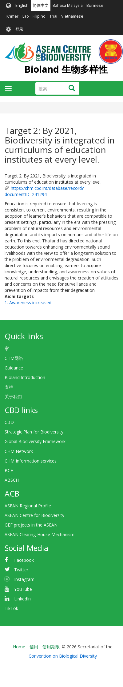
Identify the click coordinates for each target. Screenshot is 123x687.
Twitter (21, 570)
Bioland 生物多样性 (66, 69)
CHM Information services (31, 461)
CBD (9, 422)
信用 (34, 647)
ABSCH (12, 480)
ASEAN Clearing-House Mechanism (39, 534)
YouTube (23, 589)
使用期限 (51, 647)
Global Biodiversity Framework (35, 441)
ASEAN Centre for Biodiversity (34, 515)
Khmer (12, 16)
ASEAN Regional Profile (28, 506)
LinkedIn (22, 599)
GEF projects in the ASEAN (31, 525)
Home (19, 647)
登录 (19, 29)
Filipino (39, 16)
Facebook (24, 560)
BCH (9, 470)
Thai (53, 16)
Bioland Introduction (25, 377)
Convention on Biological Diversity (63, 656)
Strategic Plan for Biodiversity (34, 432)
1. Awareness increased (28, 302)
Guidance (14, 368)
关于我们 (13, 396)
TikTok (11, 608)
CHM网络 (14, 358)
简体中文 (41, 5)
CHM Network (19, 451)
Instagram (24, 579)
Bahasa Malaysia (68, 5)
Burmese (94, 5)
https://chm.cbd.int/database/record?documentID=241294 (44, 191)
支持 (9, 387)
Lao (25, 16)
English (22, 5)
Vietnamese (72, 16)
